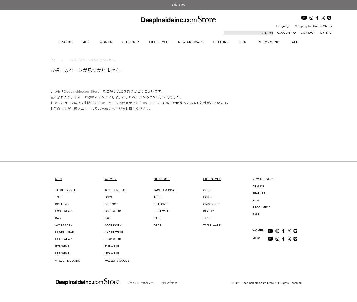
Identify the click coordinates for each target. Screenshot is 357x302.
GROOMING (211, 204)
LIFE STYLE (159, 42)
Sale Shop (178, 4)
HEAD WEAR (63, 239)
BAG (58, 218)
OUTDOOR (130, 42)
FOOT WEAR (63, 211)
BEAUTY (208, 211)
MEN (86, 42)
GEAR (158, 225)
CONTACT (308, 32)
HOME (207, 197)
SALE (294, 42)
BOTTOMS (62, 204)
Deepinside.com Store (82, 91)
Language (283, 26)
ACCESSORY (64, 225)
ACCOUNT (284, 32)
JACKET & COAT (66, 190)
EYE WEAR (62, 246)
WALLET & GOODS (67, 260)
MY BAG (326, 32)
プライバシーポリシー (140, 282)
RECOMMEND (269, 42)
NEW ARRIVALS (191, 42)
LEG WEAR (62, 253)
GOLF (207, 190)
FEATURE (221, 42)
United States (322, 26)
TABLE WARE (212, 225)
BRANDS (66, 42)
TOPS (59, 197)
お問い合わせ (169, 282)
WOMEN (106, 42)
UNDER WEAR (64, 232)
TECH (207, 218)
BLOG (243, 42)
